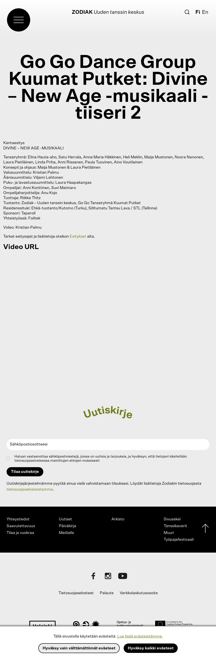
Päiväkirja (67, 526)
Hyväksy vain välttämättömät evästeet (79, 648)
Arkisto (117, 519)
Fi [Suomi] (197, 12)
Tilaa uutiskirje (25, 472)
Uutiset (65, 519)
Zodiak (82, 12)
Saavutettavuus (21, 526)
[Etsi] (187, 12)
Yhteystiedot (18, 519)
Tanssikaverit (175, 526)
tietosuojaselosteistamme (30, 489)
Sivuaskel (172, 519)
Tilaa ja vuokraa (20, 533)
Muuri (169, 533)
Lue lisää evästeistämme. (140, 636)
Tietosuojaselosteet (76, 593)
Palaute (107, 593)
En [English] (205, 12)
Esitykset (78, 237)
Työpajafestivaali (179, 540)
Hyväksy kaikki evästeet (151, 648)
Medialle (66, 533)
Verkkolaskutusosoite (139, 593)
